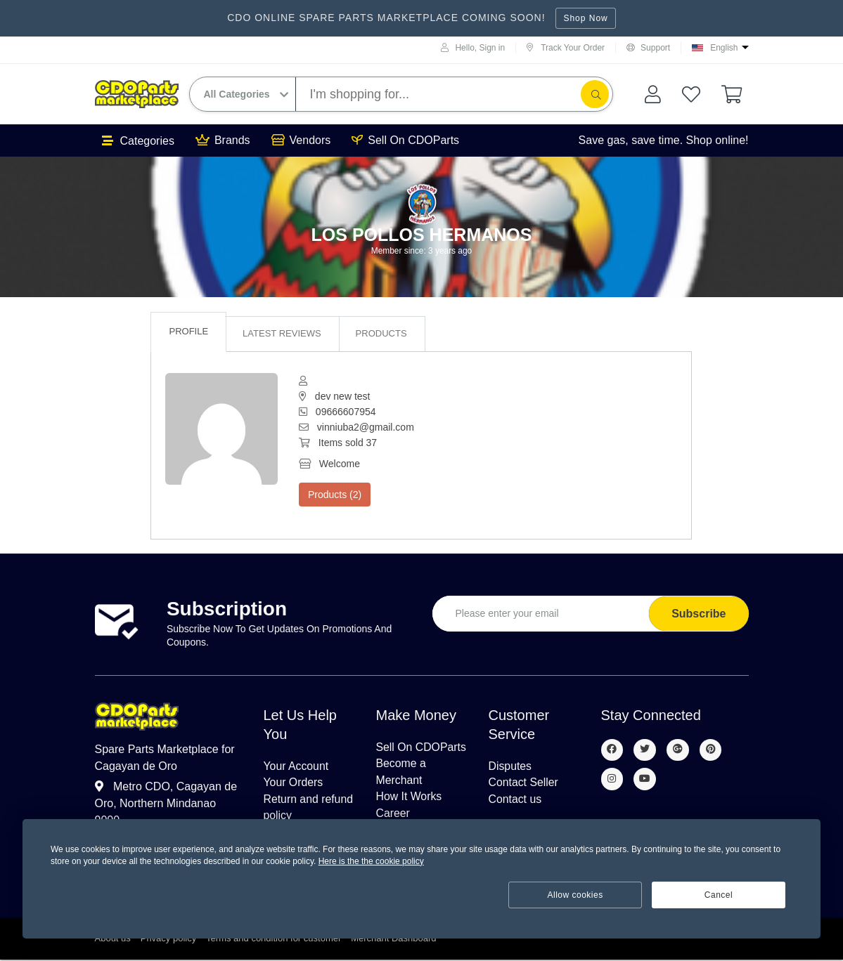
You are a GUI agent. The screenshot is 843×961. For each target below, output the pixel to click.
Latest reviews (282, 333)
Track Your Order (566, 48)
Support (648, 48)
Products (381, 333)
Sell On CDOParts (405, 140)
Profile (188, 331)
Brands (222, 140)
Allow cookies (575, 895)
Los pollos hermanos (421, 234)
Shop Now (585, 18)
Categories (138, 141)
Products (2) (334, 494)
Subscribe (698, 614)
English (724, 48)
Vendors (301, 140)
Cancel (718, 895)
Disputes (510, 766)
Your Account (297, 766)
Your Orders (294, 783)
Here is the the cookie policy (371, 861)
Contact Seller (524, 783)
